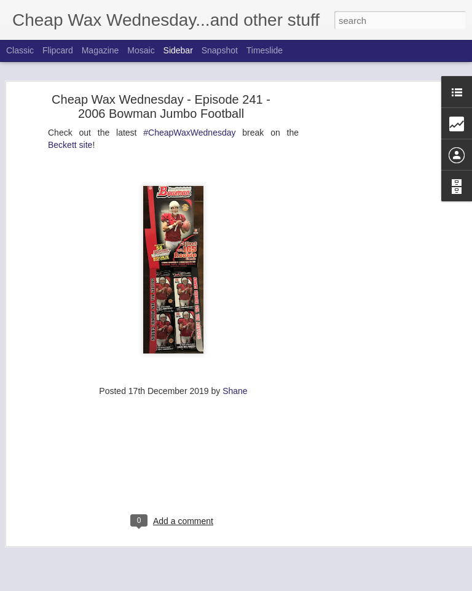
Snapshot (220, 50)
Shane (234, 364)
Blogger (297, 584)
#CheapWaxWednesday (189, 106)
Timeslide (264, 50)
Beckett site (70, 118)
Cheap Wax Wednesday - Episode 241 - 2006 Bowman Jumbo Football (161, 80)
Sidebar (178, 50)
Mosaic (140, 50)
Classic (20, 50)
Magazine (100, 50)
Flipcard (57, 50)
